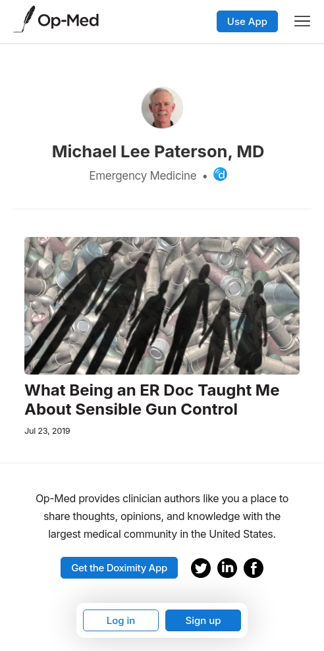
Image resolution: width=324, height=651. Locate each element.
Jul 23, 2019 (47, 431)
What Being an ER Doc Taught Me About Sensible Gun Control (152, 400)
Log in (121, 620)
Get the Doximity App (119, 567)
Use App (247, 21)
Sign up (203, 620)
